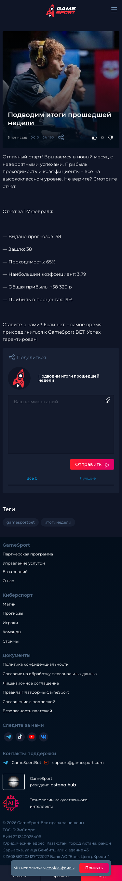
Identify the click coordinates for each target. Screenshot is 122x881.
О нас (8, 580)
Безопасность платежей (27, 710)
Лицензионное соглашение (31, 683)
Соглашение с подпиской (29, 701)
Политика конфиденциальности (36, 664)
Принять (94, 867)
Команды (12, 631)
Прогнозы (13, 613)
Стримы (11, 641)
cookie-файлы (61, 867)
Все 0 (31, 478)
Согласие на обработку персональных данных (50, 673)
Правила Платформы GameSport (36, 692)
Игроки (10, 622)
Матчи (9, 604)
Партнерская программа (28, 554)
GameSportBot (25, 762)
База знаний (15, 571)
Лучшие (88, 478)
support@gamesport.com (76, 762)
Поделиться (31, 357)
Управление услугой (24, 563)
